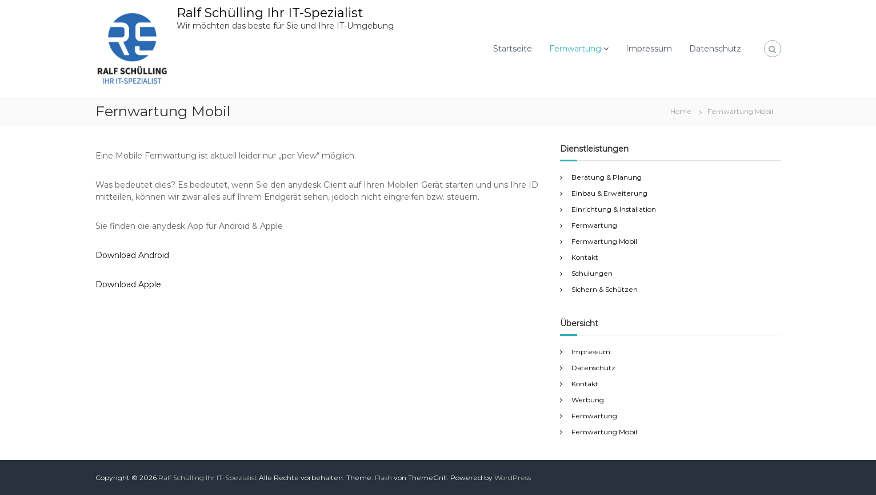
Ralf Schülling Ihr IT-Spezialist (270, 13)
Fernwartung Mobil (604, 241)
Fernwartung (575, 48)
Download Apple (128, 284)
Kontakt (584, 257)
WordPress (512, 477)
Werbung (587, 399)
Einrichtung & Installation (613, 209)
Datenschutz (715, 48)
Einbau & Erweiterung (609, 193)
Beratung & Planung (606, 177)
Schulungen (592, 273)
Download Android (132, 255)
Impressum (649, 48)
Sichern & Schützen (604, 289)
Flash (383, 477)
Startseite (512, 48)
